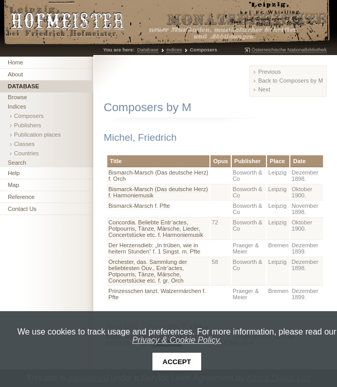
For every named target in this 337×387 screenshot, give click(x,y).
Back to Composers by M (290, 80)
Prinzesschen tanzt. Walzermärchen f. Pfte (157, 294)
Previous (269, 72)
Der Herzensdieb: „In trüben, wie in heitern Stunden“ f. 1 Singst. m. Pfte (154, 248)
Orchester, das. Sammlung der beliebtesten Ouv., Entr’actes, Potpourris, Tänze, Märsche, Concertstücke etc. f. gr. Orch (147, 271)
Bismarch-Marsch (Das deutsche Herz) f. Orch (158, 175)
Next (264, 89)
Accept (177, 362)
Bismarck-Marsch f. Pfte (139, 206)
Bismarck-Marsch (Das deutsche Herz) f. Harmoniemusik (158, 192)
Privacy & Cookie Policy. (176, 340)
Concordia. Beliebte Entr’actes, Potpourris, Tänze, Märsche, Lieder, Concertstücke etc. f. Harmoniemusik (155, 228)
